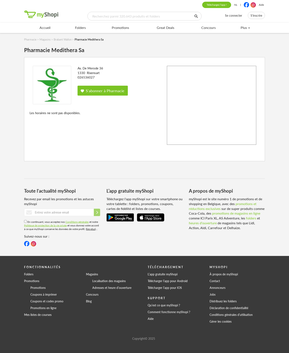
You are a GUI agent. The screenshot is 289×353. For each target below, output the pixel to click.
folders (251, 218)
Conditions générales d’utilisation (231, 314)
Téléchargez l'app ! (217, 5)
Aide (261, 5)
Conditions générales (77, 222)
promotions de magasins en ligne (236, 213)
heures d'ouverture (203, 222)
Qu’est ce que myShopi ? (164, 305)
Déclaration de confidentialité (229, 308)
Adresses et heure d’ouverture (111, 287)
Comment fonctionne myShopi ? (169, 312)
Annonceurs (217, 287)
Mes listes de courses (38, 314)
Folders (80, 27)
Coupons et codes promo (46, 301)
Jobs (212, 294)
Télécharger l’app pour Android (168, 281)
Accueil (45, 27)
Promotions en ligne (43, 308)
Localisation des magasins (109, 281)
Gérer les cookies (221, 321)
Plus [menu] (245, 27)
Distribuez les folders (223, 301)
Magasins (92, 274)
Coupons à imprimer (43, 294)
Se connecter (233, 15)
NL (235, 5)
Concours (208, 27)
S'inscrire (256, 15)
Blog (89, 301)
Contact (215, 281)
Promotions (120, 27)
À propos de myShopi (224, 274)
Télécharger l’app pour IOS (165, 287)
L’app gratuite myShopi (162, 274)
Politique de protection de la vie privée (45, 225)
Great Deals (165, 27)
